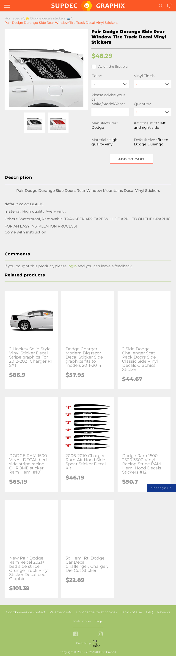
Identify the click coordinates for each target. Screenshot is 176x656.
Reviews (163, 612)
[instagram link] (100, 634)
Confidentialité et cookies (96, 612)
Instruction (82, 621)
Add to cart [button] (131, 159)
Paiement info (61, 612)
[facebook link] (75, 634)
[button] (34, 122)
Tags (99, 621)
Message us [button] (161, 488)
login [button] (72, 266)
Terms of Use (131, 612)
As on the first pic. (109, 66)
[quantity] (153, 112)
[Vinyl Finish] (153, 84)
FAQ (149, 612)
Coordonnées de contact (25, 612)
